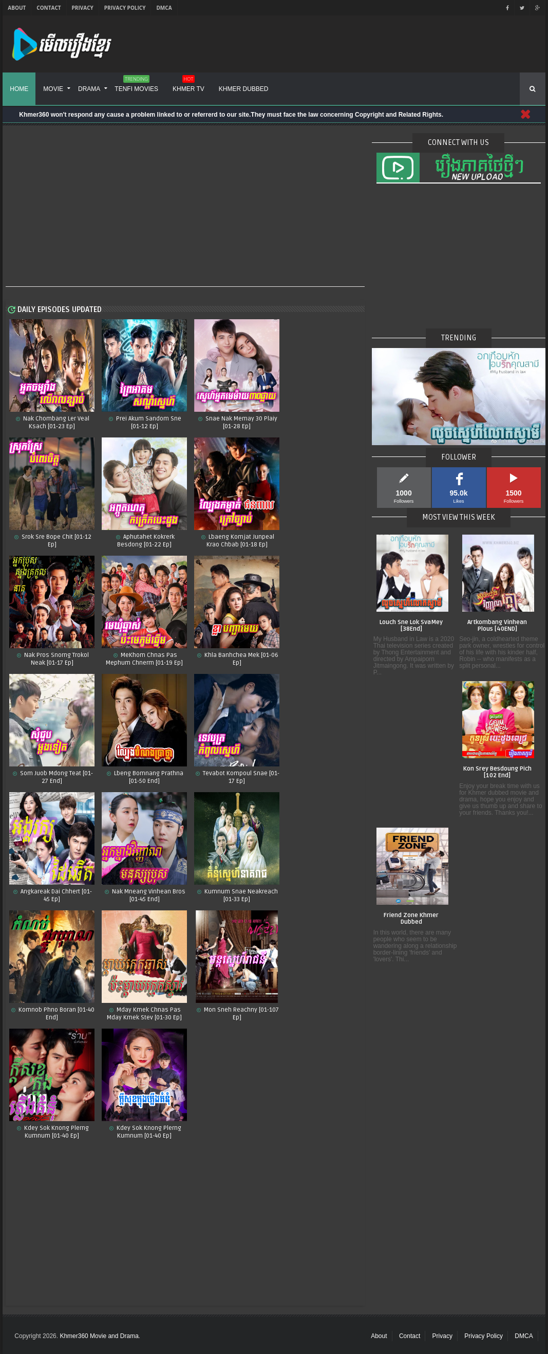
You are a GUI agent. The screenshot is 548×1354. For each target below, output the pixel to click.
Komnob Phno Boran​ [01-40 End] (56, 1013)
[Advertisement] (185, 207)
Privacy (82, 7)
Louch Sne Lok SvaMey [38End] (411, 626)
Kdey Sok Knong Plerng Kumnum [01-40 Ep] (148, 1132)
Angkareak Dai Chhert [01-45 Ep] (55, 895)
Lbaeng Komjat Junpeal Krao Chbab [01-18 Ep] (240, 540)
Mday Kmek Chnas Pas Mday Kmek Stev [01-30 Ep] (144, 1013)
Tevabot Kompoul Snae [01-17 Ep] (240, 777)
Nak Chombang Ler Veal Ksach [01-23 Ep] (55, 422)
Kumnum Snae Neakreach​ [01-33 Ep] (240, 895)
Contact (48, 7)
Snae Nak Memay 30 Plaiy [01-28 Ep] (240, 422)
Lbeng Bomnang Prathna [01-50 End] (147, 777)
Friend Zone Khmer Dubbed (411, 919)
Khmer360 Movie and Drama (99, 1336)
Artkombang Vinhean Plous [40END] (497, 626)
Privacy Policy (125, 7)
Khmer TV (188, 85)
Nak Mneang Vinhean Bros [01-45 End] (147, 895)
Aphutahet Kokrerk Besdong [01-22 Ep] (146, 540)
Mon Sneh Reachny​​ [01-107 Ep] (240, 1013)
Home (19, 89)
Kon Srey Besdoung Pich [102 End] (497, 772)
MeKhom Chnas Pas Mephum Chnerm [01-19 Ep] (144, 659)
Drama (89, 89)
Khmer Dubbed (244, 89)
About (17, 7)
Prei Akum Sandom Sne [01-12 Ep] (148, 422)
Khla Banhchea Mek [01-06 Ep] (240, 659)
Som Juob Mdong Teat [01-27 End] (55, 777)
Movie (53, 89)
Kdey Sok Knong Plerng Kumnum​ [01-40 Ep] (56, 1132)
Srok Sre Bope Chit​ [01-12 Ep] (55, 540)
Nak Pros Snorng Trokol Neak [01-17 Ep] (56, 659)
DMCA (164, 7)
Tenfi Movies (136, 85)
